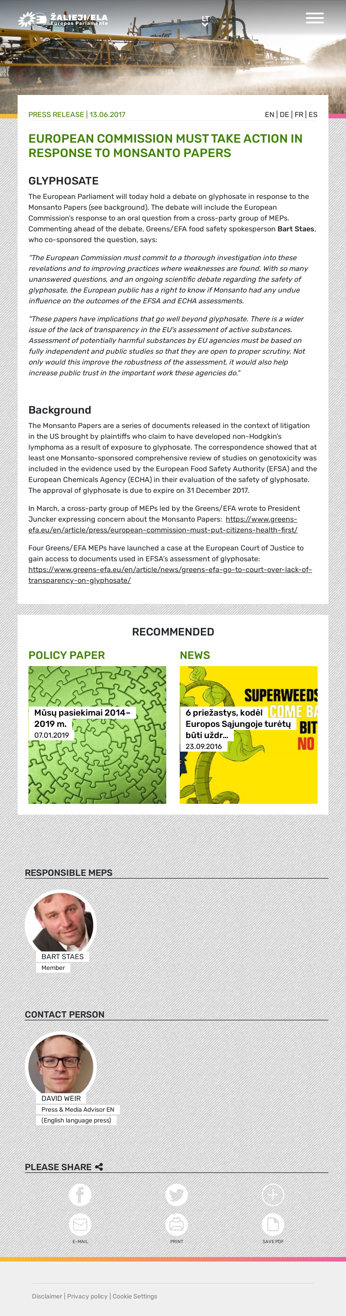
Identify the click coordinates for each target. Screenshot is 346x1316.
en (269, 114)
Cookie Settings (135, 1296)
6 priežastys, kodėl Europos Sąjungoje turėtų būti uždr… (238, 724)
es (313, 114)
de (284, 114)
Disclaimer (47, 1296)
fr (299, 114)
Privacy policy (87, 1296)
